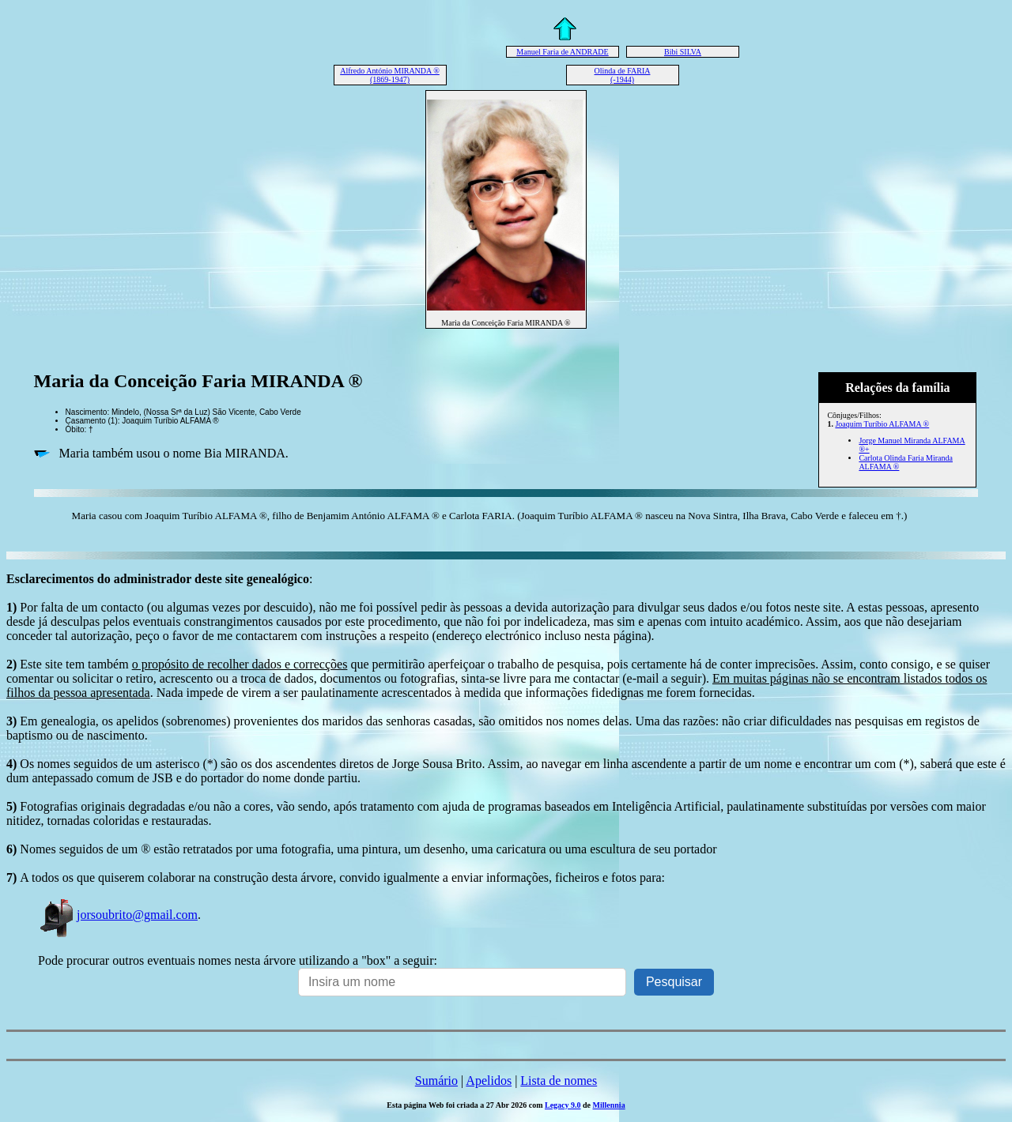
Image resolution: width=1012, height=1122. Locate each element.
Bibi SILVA (682, 51)
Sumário (436, 1080)
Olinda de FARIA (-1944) (623, 75)
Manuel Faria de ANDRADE (562, 51)
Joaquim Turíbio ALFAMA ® (882, 424)
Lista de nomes (558, 1080)
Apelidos (489, 1080)
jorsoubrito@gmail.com (118, 914)
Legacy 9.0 (563, 1105)
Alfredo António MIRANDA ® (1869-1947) (390, 75)
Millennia (609, 1105)
